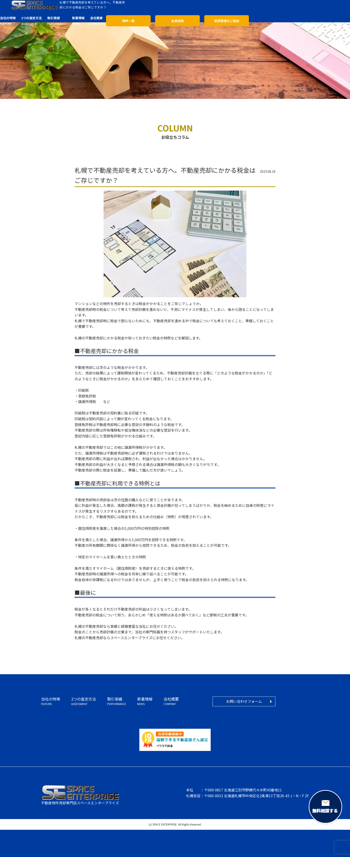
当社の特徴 (50, 701)
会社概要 (171, 701)
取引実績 (116, 701)
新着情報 (144, 701)
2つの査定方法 (83, 701)
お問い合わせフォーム (244, 701)
